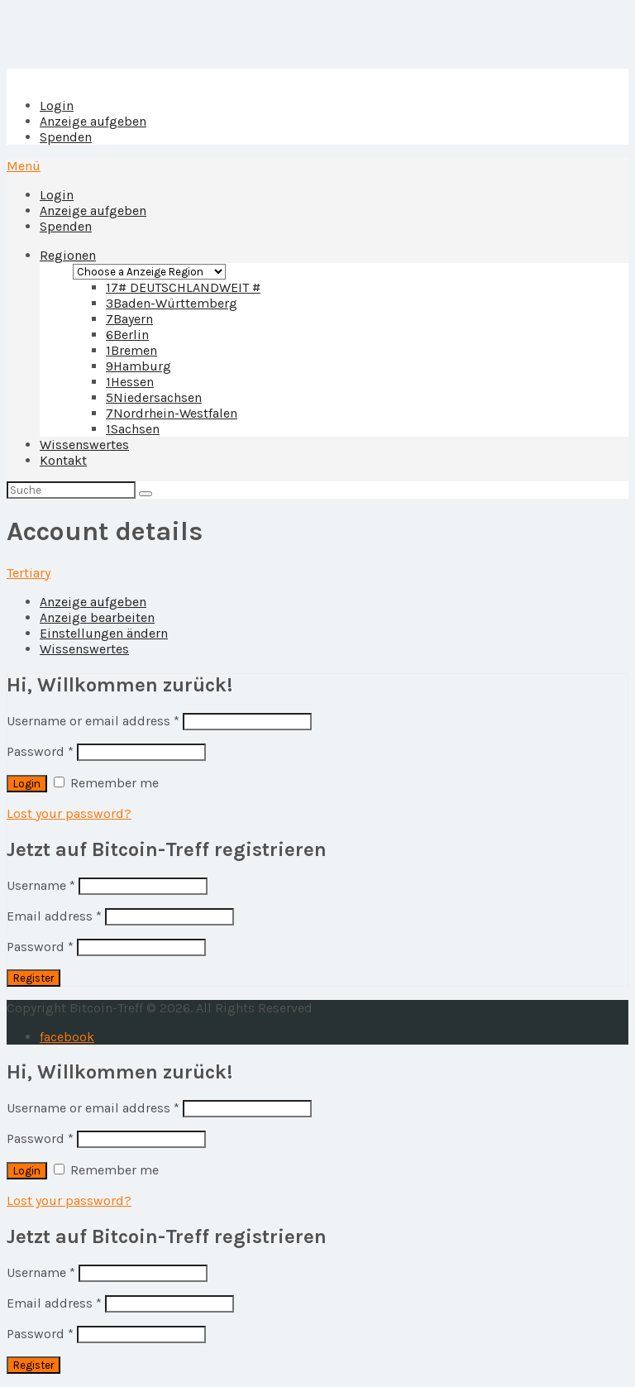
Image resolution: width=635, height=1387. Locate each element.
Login (57, 105)
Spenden (66, 137)
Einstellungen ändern (104, 633)
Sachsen (133, 429)
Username (41, 885)
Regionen (68, 255)
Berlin (127, 334)
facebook (67, 1037)
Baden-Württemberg (171, 303)
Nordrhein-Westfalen (171, 413)
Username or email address (93, 721)
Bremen (131, 350)
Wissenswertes (84, 444)
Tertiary (28, 573)
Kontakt (63, 460)
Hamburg (138, 366)
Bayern (129, 319)
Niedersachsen (154, 397)
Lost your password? (69, 813)
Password (40, 751)
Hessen (130, 382)
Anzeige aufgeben (93, 121)
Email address (54, 916)
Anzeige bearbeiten (97, 617)
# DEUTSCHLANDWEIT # (183, 287)
